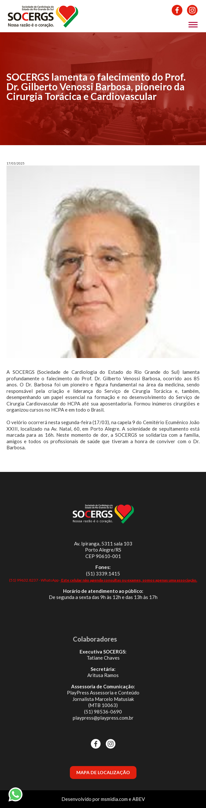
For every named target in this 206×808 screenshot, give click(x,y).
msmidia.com (114, 799)
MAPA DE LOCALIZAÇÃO (103, 772)
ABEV (138, 799)
